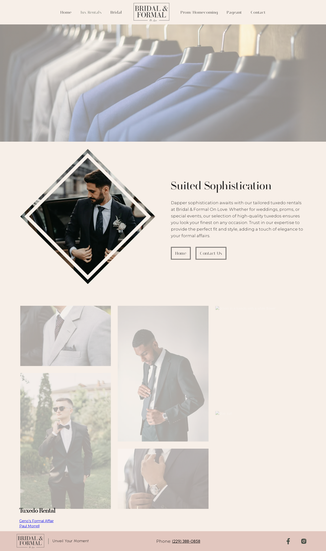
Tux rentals (91, 12)
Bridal (116, 12)
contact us (211, 256)
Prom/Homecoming (199, 12)
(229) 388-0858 (186, 541)
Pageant (234, 12)
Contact (258, 12)
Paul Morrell (29, 526)
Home (66, 12)
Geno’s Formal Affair (36, 521)
